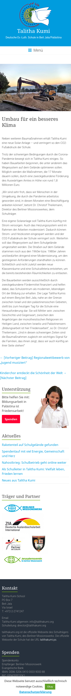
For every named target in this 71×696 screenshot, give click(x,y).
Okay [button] (50, 686)
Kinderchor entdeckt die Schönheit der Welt (33, 375)
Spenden (11, 419)
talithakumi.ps (48, 639)
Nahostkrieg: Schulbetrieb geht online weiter (34, 462)
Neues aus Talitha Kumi (18, 480)
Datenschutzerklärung (35, 692)
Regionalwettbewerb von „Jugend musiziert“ (35, 360)
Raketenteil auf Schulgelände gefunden (30, 445)
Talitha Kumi (33, 30)
